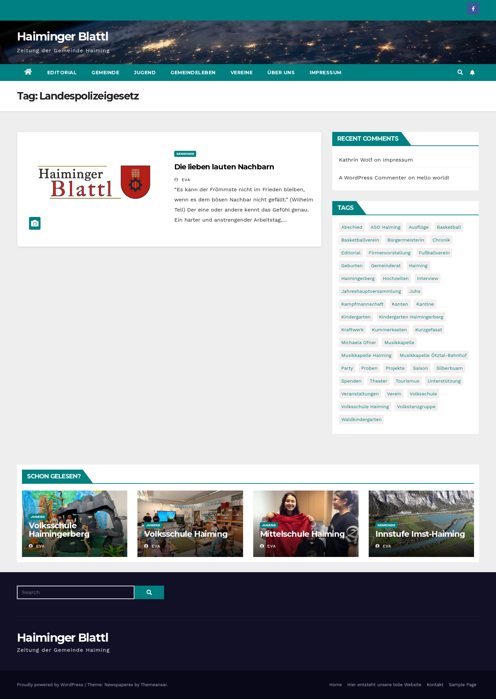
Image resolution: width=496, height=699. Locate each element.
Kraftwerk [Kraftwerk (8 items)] (352, 329)
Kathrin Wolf (355, 160)
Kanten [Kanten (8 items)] (400, 304)
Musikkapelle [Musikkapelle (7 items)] (399, 342)
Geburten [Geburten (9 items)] (352, 265)
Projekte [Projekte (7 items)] (395, 368)
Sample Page (462, 684)
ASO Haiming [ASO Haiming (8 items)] (385, 227)
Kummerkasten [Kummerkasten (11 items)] (389, 329)
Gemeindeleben (193, 72)
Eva (182, 179)
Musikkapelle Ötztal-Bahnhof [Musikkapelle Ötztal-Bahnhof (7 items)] (433, 355)
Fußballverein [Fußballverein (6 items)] (434, 252)
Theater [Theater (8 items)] (378, 381)
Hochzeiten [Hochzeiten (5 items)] (396, 278)
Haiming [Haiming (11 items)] (418, 265)
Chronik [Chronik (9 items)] (441, 240)
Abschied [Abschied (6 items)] (351, 227)
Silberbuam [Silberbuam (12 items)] (449, 368)
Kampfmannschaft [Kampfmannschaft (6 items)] (362, 304)
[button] (460, 72)
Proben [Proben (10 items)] (369, 368)
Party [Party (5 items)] (347, 368)
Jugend (145, 72)
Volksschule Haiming (185, 534)
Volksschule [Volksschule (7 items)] (423, 393)
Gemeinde (105, 72)
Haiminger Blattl (62, 36)
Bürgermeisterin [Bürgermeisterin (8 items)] (405, 240)
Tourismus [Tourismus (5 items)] (407, 381)
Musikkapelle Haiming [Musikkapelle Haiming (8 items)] (366, 355)
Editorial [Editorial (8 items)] (351, 252)
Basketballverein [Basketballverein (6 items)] (360, 240)
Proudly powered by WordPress (51, 684)
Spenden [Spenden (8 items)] (351, 381)
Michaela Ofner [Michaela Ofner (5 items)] (358, 342)
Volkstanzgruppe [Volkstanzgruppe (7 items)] (416, 406)
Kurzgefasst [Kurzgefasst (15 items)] (428, 329)
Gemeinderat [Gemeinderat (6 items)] (386, 265)
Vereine (242, 72)
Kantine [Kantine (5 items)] (425, 304)
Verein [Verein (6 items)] (394, 393)
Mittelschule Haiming (302, 534)
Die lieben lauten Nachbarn (224, 166)
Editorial (62, 72)
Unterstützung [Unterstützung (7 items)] (444, 381)
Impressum (326, 72)
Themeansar (154, 684)
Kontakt (435, 684)
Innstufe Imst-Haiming (420, 534)
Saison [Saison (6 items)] (420, 368)
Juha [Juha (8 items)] (414, 291)
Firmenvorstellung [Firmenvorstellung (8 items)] (390, 252)
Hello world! (433, 177)
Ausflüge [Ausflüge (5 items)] (418, 227)
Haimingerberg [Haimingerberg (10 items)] (357, 278)
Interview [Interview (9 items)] (427, 278)
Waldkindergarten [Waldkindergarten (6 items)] (361, 419)
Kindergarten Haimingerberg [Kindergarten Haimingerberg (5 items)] (411, 316)
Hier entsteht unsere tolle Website (384, 684)
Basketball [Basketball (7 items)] (449, 227)
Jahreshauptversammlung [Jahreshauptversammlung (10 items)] (371, 291)
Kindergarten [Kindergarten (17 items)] (356, 316)
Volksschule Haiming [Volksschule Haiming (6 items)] (365, 406)
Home (335, 684)
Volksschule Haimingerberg (59, 530)
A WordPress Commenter (373, 177)
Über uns (281, 72)
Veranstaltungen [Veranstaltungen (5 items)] (360, 393)
